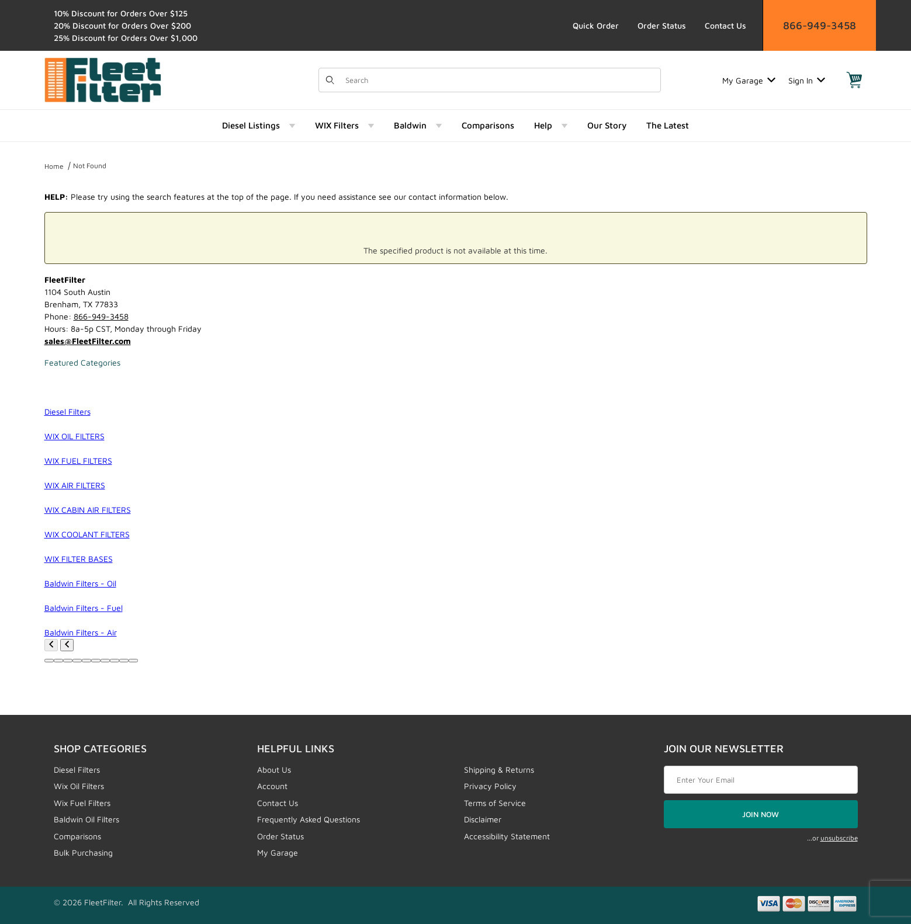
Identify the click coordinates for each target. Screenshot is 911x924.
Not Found (89, 165)
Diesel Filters (77, 769)
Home (54, 166)
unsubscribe (839, 838)
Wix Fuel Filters (82, 803)
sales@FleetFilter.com (87, 341)
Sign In (806, 80)
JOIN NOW (760, 814)
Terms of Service (495, 803)
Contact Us (725, 25)
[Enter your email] (761, 780)
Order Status (662, 25)
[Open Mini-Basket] (854, 80)
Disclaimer (482, 819)
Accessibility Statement (507, 836)
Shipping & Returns (499, 769)
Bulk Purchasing (83, 852)
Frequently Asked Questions (308, 819)
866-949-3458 (819, 25)
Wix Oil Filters (79, 786)
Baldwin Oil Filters (86, 819)
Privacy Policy (490, 786)
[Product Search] (499, 80)
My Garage (748, 80)
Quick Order (596, 25)
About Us (274, 769)
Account (272, 786)
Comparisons (77, 836)
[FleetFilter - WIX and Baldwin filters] (102, 79)
